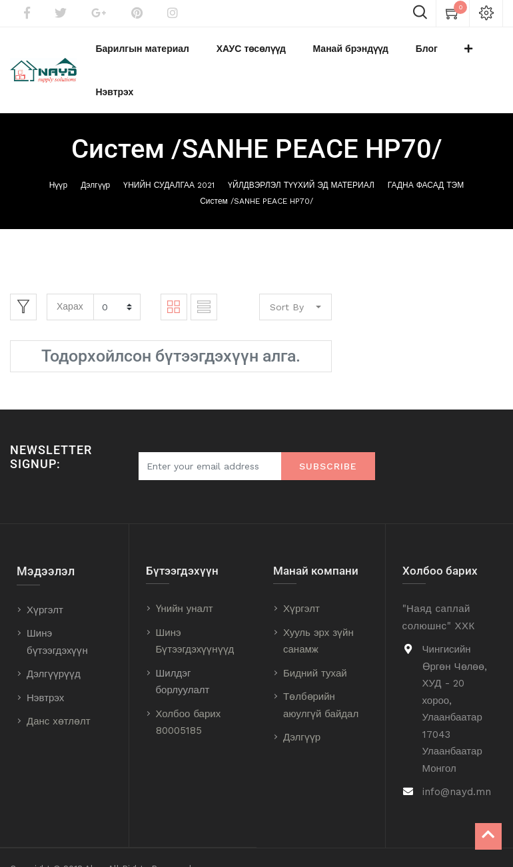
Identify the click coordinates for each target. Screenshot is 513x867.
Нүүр (58, 152)
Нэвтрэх (45, 665)
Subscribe (328, 433)
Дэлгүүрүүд (54, 641)
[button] (437, 54)
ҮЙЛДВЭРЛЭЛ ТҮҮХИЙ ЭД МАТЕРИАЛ (301, 152)
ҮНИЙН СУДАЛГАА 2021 (169, 152)
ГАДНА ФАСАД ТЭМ (426, 152)
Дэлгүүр (95, 152)
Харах (70, 273)
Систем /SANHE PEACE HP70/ (256, 168)
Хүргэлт (45, 577)
